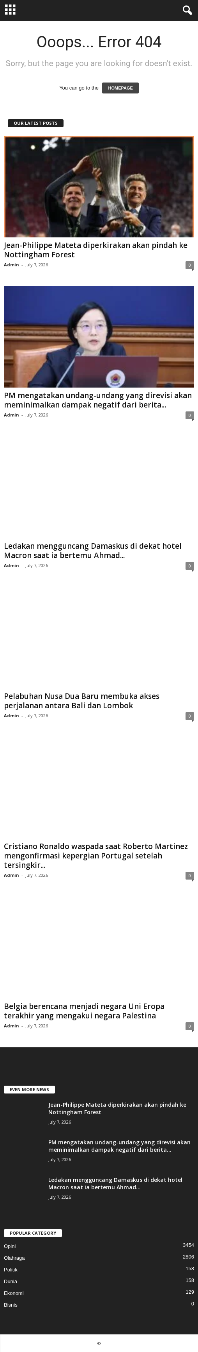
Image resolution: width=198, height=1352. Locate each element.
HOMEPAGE (120, 88)
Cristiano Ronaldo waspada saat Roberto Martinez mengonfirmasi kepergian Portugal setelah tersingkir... (96, 855)
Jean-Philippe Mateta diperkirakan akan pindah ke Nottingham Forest (95, 250)
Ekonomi (14, 1293)
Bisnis (11, 1305)
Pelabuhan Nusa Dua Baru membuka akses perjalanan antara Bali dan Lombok (81, 701)
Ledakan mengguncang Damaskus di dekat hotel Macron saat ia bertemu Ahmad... (93, 550)
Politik (11, 1270)
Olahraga (14, 1258)
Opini (10, 1246)
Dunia (10, 1281)
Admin (11, 265)
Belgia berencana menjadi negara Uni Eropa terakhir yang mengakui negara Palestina (84, 1011)
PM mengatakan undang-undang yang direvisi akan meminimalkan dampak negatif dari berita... (98, 400)
